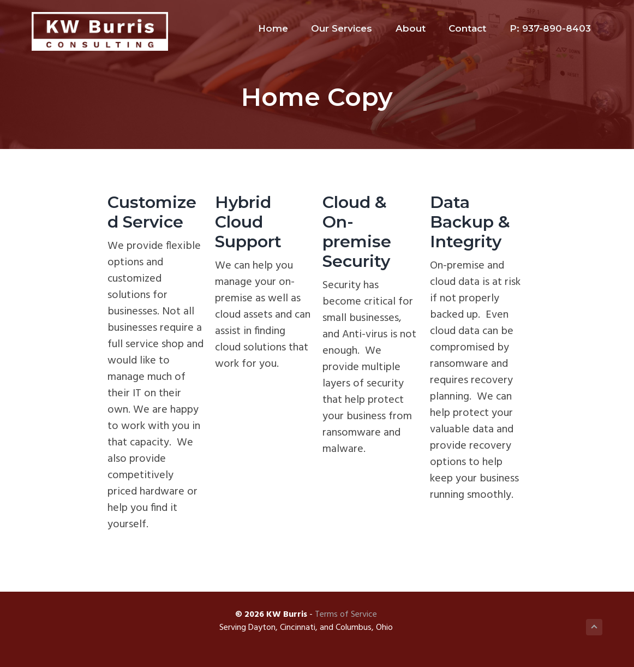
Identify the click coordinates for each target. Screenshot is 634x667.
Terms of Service (346, 615)
